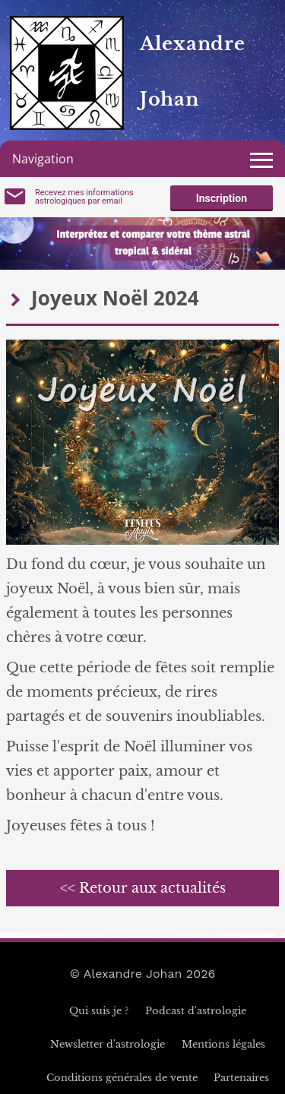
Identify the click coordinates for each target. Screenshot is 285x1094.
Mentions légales (223, 1044)
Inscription (221, 198)
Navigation (43, 158)
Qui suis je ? (98, 1010)
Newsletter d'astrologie (107, 1044)
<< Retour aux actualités (143, 888)
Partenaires (241, 1077)
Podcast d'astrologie (195, 1010)
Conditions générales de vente (122, 1077)
